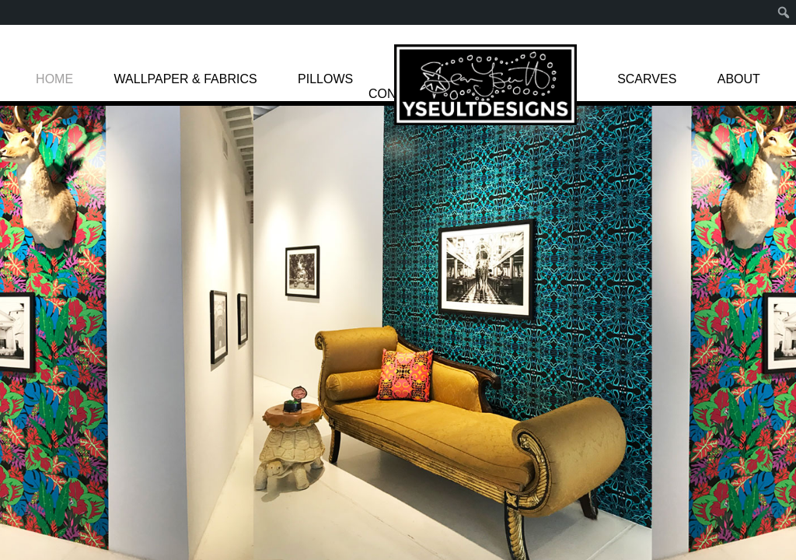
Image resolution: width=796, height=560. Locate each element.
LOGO (485, 84)
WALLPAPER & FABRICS (185, 79)
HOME (54, 79)
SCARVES (646, 79)
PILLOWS (325, 79)
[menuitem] (784, 12)
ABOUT (738, 79)
